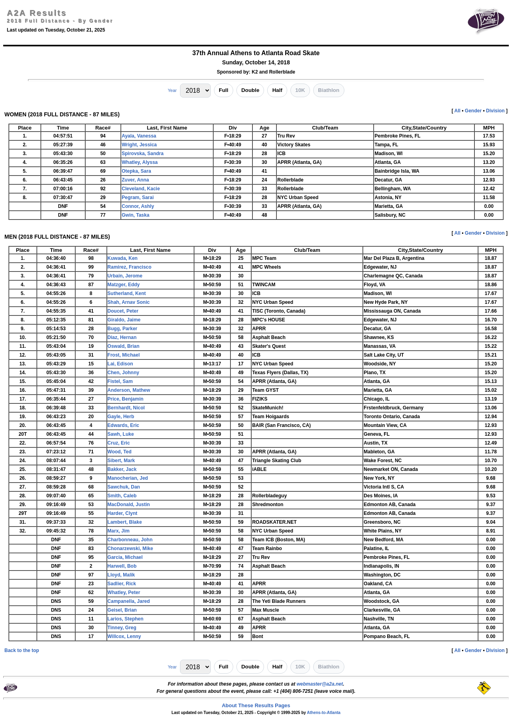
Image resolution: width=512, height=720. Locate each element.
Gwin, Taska (135, 215)
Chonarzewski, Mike (130, 548)
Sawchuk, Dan (124, 487)
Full (223, 90)
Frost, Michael (124, 355)
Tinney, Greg (122, 627)
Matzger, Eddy (124, 284)
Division (495, 111)
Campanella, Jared (129, 601)
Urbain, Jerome (125, 276)
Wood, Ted (120, 452)
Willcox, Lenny (124, 636)
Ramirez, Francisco (130, 267)
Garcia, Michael (125, 557)
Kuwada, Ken (123, 258)
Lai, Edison (120, 364)
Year (172, 90)
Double (250, 90)
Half (277, 90)
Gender (473, 111)
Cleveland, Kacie (141, 188)
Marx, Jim (119, 531)
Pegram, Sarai (138, 197)
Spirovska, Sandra (143, 153)
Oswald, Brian (124, 346)
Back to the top (21, 650)
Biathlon (328, 90)
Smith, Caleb (122, 496)
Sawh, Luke (121, 434)
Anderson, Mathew (129, 390)
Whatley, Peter (124, 592)
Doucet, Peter (123, 311)
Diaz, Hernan (122, 337)
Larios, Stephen (126, 619)
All (457, 111)
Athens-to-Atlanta (323, 712)
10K (300, 90)
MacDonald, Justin (129, 504)
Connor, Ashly (138, 206)
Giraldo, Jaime (124, 320)
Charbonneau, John (130, 539)
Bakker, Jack (122, 469)
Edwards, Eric (123, 425)
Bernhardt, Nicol (126, 408)
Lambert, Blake (125, 522)
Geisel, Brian (122, 610)
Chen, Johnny (123, 372)
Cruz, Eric (119, 443)
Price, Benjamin (126, 399)
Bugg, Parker (123, 328)
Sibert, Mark (121, 460)
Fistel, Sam (120, 381)
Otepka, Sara (136, 171)
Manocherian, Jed (128, 478)
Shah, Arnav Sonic (129, 302)
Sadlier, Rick (122, 583)
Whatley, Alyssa (140, 162)
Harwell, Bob (122, 566)
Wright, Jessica (139, 145)
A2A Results (37, 12)
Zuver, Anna (135, 180)
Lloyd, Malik (121, 575)
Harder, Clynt (123, 513)
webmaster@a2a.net (319, 684)
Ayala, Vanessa (139, 136)
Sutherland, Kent (127, 293)
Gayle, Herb (121, 416)
